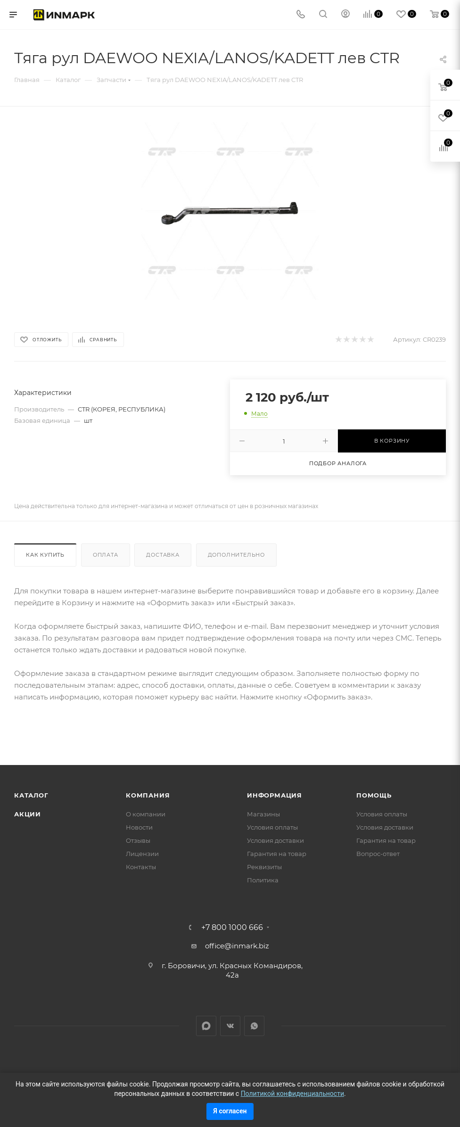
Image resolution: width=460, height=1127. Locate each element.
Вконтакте (230, 1026)
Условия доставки (275, 840)
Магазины (263, 814)
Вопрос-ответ (378, 853)
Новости (139, 827)
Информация (274, 795)
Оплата (105, 554)
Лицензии (142, 853)
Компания (148, 795)
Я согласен (230, 1111)
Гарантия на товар (276, 853)
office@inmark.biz (237, 945)
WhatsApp (254, 1026)
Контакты (141, 867)
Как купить (45, 554)
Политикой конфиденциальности (292, 1093)
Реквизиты (264, 867)
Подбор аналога (338, 463)
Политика (263, 880)
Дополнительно (236, 554)
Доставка (162, 554)
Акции (27, 814)
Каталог (31, 795)
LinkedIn (206, 1026)
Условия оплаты (272, 827)
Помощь (374, 795)
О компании (145, 814)
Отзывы (138, 840)
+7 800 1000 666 (232, 927)
